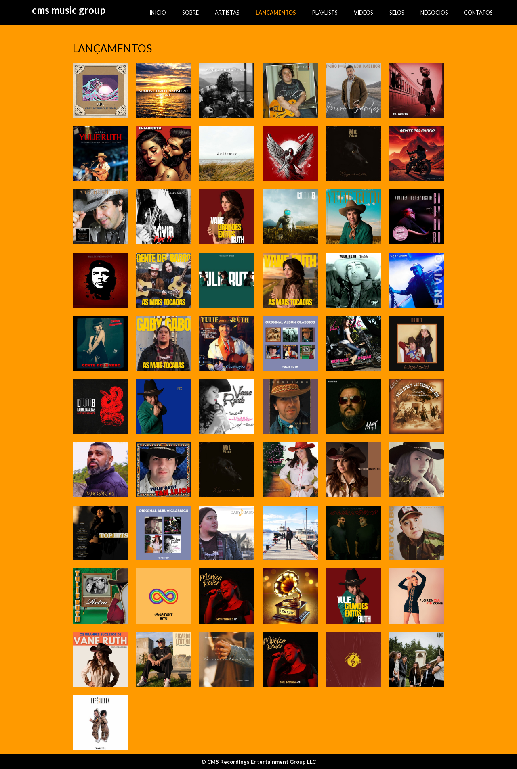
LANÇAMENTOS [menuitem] (276, 12)
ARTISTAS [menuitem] (227, 12)
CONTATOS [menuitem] (478, 12)
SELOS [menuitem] (396, 12)
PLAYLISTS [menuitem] (325, 12)
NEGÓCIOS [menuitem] (434, 12)
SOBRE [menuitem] (190, 12)
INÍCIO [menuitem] (157, 12)
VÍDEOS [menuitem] (363, 12)
